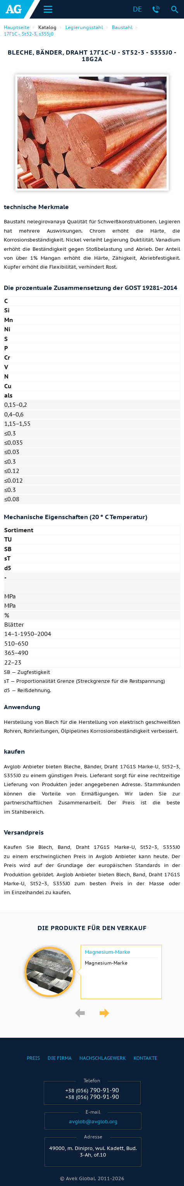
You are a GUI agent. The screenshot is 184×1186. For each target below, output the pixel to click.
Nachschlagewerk (102, 1058)
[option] (92, 972)
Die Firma (60, 1058)
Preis (33, 1058)
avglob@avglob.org (93, 1122)
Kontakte (145, 1058)
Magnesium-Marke (107, 952)
